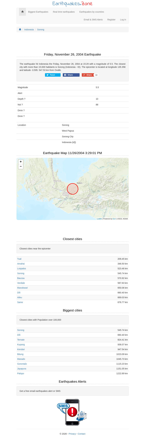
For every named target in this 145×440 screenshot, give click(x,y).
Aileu (19, 297)
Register (111, 19)
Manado (21, 359)
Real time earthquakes (64, 12)
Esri (114, 219)
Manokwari (22, 288)
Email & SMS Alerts (93, 19)
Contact (81, 434)
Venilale (21, 283)
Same (20, 302)
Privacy (72, 434)
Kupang (21, 344)
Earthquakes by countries (91, 12)
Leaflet (99, 219)
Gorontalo (22, 364)
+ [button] (21, 162)
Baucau (21, 278)
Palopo (20, 373)
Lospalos (21, 268)
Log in (123, 19)
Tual (19, 259)
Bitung (20, 354)
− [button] (21, 166)
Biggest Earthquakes (38, 12)
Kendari (21, 349)
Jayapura (21, 368)
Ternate (21, 339)
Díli (18, 292)
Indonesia (29, 29)
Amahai (21, 263)
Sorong (40, 29)
